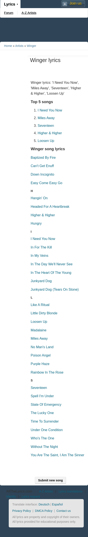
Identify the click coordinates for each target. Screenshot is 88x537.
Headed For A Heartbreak (50, 206)
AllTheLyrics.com (19, 491)
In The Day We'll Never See (51, 264)
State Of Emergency (46, 404)
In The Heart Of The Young (51, 272)
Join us (75, 3)
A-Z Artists (29, 12)
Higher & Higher (50, 133)
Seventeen (46, 125)
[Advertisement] (44, 29)
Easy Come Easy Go (46, 183)
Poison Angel (40, 355)
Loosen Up (46, 141)
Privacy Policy (21, 510)
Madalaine (38, 330)
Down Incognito (42, 174)
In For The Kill (41, 247)
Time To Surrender (45, 421)
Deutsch (44, 504)
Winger (31, 46)
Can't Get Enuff (42, 166)
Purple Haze (40, 364)
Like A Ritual (40, 305)
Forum (8, 12)
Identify (11, 496)
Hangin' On (39, 198)
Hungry (36, 223)
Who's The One (42, 438)
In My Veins (39, 255)
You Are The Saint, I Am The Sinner (57, 455)
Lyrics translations (70, 491)
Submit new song (50, 480)
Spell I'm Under (42, 396)
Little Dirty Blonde (44, 313)
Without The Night (44, 447)
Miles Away (46, 118)
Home (8, 46)
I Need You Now (50, 110)
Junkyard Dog (41, 281)
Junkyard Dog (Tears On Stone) (55, 289)
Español (57, 504)
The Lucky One (42, 413)
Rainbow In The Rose (47, 372)
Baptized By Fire (43, 157)
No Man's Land (42, 347)
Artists (19, 46)
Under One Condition (47, 430)
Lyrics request (31, 496)
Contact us (63, 510)
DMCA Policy (43, 510)
